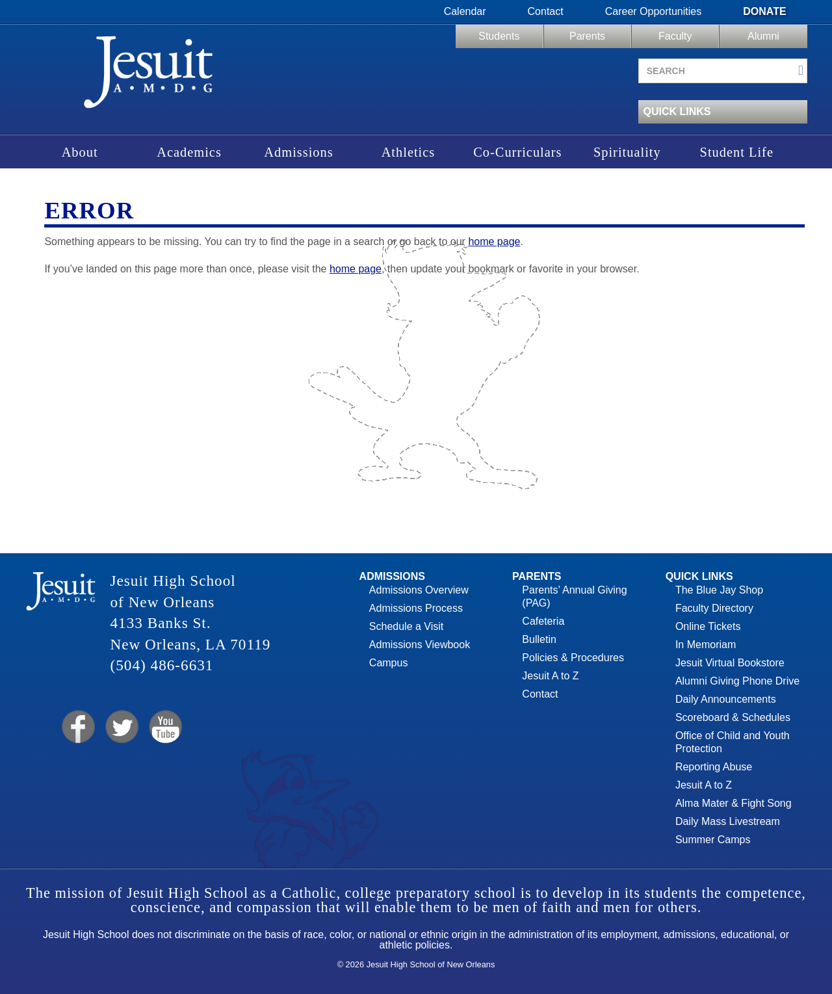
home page (494, 241)
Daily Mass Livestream (727, 821)
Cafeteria (543, 621)
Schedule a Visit (406, 626)
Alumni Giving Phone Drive (737, 681)
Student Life (737, 152)
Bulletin (539, 639)
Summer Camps (713, 839)
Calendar (465, 11)
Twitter (120, 727)
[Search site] (722, 71)
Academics (189, 152)
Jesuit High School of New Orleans (148, 76)
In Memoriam (705, 644)
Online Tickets (707, 626)
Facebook (77, 727)
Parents (587, 36)
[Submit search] (800, 70)
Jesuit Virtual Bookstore (730, 662)
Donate (764, 11)
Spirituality (627, 152)
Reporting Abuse (713, 766)
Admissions (298, 152)
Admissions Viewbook (419, 644)
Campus (388, 662)
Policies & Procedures (573, 657)
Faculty (675, 36)
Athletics (409, 152)
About (80, 152)
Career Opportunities (653, 11)
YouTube (165, 727)
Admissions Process (416, 608)
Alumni (763, 36)
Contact (546, 11)
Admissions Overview (419, 589)
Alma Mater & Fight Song (733, 803)
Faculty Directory (714, 608)
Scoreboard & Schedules (732, 717)
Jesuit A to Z (550, 675)
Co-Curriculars (517, 152)
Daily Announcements (725, 699)
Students (498, 36)
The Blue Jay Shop (719, 589)
